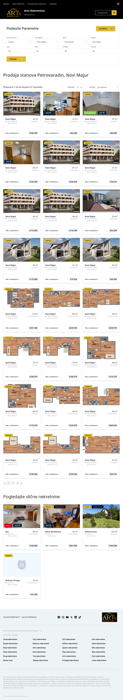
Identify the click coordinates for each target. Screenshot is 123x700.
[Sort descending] (81, 87)
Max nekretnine (98, 651)
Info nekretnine (98, 639)
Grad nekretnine (10, 639)
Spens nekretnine (69, 647)
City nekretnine (39, 639)
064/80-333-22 (29, 15)
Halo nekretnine (98, 643)
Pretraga (16, 59)
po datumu (102, 87)
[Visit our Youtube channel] (67, 616)
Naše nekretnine (18, 4)
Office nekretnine (70, 643)
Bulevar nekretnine (41, 643)
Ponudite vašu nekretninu (37, 4)
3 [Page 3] (17, 483)
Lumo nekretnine (99, 660)
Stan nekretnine (10, 651)
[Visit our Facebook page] (59, 616)
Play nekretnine (69, 651)
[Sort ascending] (77, 87)
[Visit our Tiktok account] (80, 616)
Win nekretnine (98, 647)
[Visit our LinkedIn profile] (75, 616)
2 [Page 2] (13, 483)
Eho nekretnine (39, 647)
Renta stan (8, 660)
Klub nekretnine (10, 647)
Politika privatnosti (11, 617)
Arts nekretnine (69, 656)
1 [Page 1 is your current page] (8, 483)
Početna (6, 4)
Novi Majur (97, 41)
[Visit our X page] (71, 616)
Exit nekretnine (39, 651)
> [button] (21, 483)
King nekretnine (10, 656)
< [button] (5, 483)
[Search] (114, 12)
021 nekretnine (68, 639)
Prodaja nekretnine (70, 660)
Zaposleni (53, 4)
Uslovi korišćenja (29, 617)
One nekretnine (98, 656)
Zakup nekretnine (40, 660)
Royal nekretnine (10, 643)
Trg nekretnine (39, 656)
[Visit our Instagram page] (63, 616)
